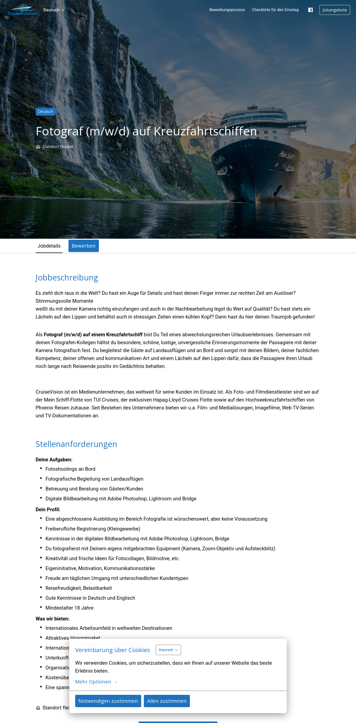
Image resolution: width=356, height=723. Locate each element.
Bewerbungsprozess (227, 9)
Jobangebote (335, 10)
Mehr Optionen (96, 682)
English (65, 111)
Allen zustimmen (167, 701)
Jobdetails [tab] (49, 246)
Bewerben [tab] (84, 245)
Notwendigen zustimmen (108, 701)
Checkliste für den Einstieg (275, 9)
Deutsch (45, 111)
